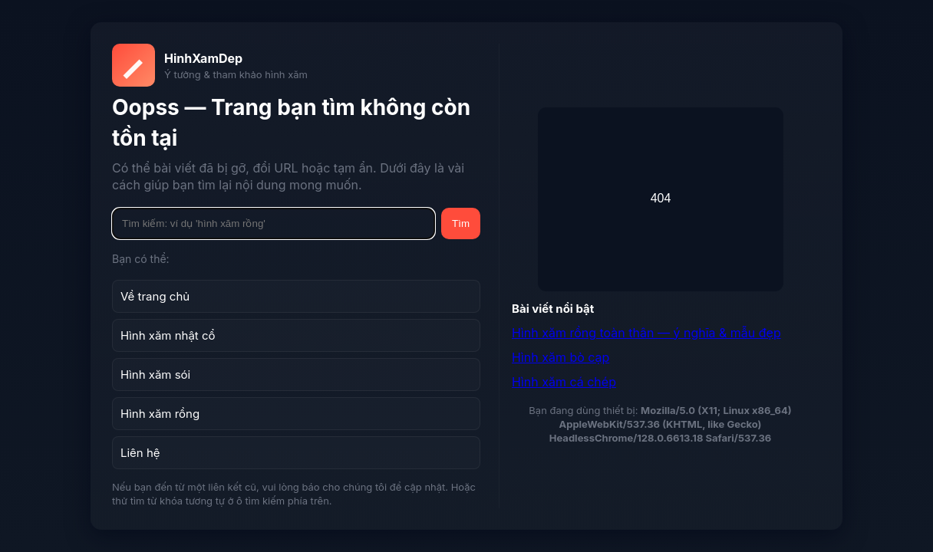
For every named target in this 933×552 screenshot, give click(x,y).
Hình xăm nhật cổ (168, 335)
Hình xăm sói (155, 374)
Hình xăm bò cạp (560, 357)
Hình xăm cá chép (564, 381)
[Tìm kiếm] (273, 223)
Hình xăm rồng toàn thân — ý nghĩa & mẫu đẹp (646, 332)
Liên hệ (140, 452)
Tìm (461, 223)
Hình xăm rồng (159, 413)
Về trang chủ (155, 296)
